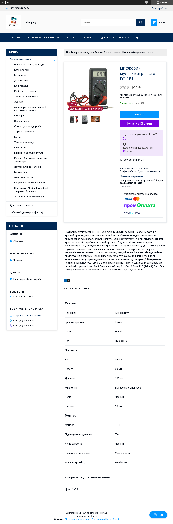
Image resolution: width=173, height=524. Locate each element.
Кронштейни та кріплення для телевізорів (30, 160)
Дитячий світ (21, 80)
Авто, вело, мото (23, 177)
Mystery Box (20, 172)
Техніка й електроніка (107, 52)
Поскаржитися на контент (77, 519)
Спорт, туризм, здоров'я (27, 126)
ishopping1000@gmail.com (27, 315)
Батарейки (20, 75)
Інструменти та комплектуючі (30, 182)
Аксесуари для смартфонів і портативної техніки (30, 109)
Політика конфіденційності (105, 519)
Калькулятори (22, 69)
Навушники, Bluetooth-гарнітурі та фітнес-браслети (31, 190)
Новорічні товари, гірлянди (29, 64)
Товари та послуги (41, 37)
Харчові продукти (24, 131)
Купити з (139, 123)
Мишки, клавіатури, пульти (28, 153)
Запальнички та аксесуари (29, 196)
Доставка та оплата (115, 37)
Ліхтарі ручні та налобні (27, 166)
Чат (158, 514)
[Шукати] (140, 22)
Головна (15, 37)
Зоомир (18, 101)
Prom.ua (103, 513)
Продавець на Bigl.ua (86, 516)
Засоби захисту (23, 121)
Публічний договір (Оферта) (26, 212)
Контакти (88, 37)
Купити (140, 114)
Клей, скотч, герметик (26, 91)
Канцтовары (21, 86)
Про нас (69, 37)
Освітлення (20, 147)
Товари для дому (24, 142)
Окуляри (19, 115)
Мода (17, 137)
